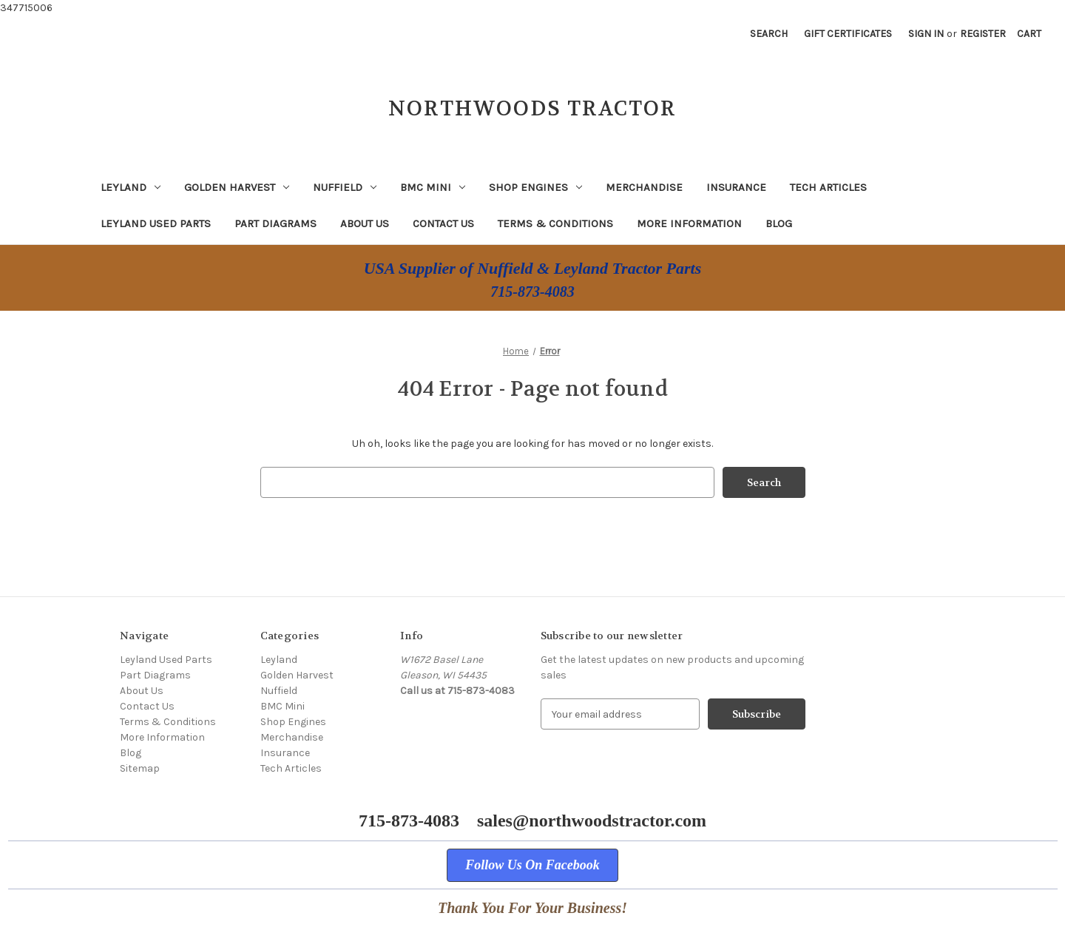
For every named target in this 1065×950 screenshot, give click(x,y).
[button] (532, 865)
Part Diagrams (275, 223)
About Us (364, 223)
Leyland (130, 187)
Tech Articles (828, 187)
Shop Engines (535, 187)
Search (769, 33)
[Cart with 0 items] (1029, 34)
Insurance (736, 187)
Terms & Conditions (555, 223)
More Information (689, 223)
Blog (778, 223)
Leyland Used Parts (156, 223)
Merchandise (644, 187)
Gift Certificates (848, 33)
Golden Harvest (236, 187)
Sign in (926, 33)
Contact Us (443, 223)
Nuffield (344, 187)
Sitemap (140, 768)
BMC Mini (432, 187)
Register (983, 33)
